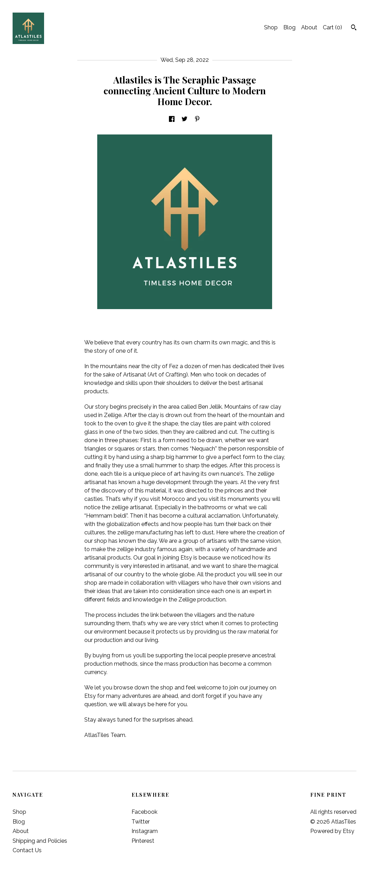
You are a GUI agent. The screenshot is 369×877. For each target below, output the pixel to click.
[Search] (353, 28)
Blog (289, 27)
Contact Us (27, 850)
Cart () (332, 27)
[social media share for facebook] (172, 119)
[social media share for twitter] (184, 119)
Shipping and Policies (40, 841)
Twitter (141, 821)
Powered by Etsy (332, 831)
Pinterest (143, 841)
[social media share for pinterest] (197, 119)
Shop (271, 27)
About (309, 27)
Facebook (144, 812)
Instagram (145, 831)
